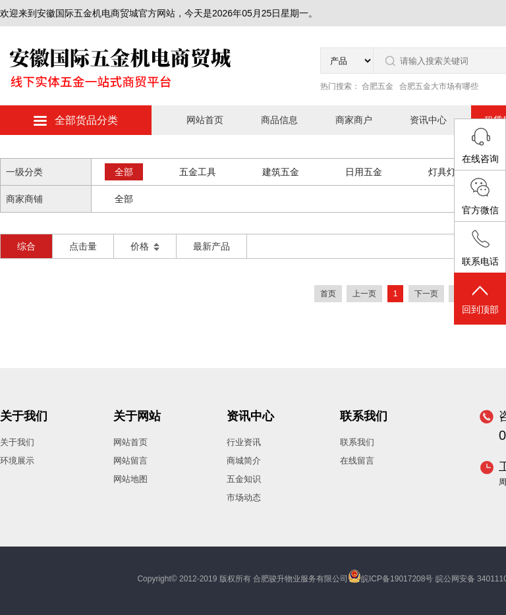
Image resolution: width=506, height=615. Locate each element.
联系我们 (363, 416)
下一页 (426, 293)
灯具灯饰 (446, 172)
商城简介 (244, 461)
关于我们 (23, 416)
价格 (144, 246)
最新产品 (211, 246)
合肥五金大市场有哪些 (438, 86)
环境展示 (17, 461)
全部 (124, 172)
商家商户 (353, 120)
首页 (328, 293)
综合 (26, 246)
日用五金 (363, 172)
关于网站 (137, 416)
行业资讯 (244, 442)
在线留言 (357, 461)
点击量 (83, 246)
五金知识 (244, 479)
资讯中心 (428, 120)
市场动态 (244, 497)
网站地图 (130, 479)
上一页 (364, 293)
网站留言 (130, 461)
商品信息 (279, 120)
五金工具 (197, 172)
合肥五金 (377, 86)
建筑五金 (280, 172)
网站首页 (204, 120)
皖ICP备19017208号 (397, 578)
